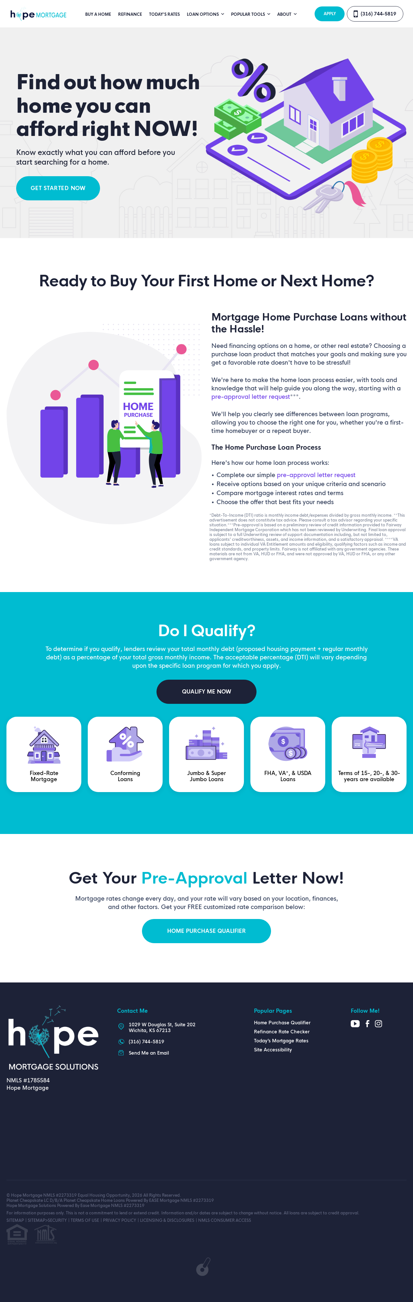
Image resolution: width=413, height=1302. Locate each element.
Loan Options (203, 14)
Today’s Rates (164, 14)
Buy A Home (98, 14)
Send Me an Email (149, 1053)
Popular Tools (248, 14)
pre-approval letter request (250, 396)
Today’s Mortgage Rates (281, 1041)
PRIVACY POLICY (119, 1220)
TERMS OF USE (85, 1220)
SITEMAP (15, 1220)
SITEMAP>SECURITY (47, 1220)
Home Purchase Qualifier (282, 1023)
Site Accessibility (273, 1050)
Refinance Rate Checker (281, 1032)
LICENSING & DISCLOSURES (167, 1220)
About (284, 14)
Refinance (130, 14)
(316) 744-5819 (378, 14)
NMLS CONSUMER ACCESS (224, 1220)
